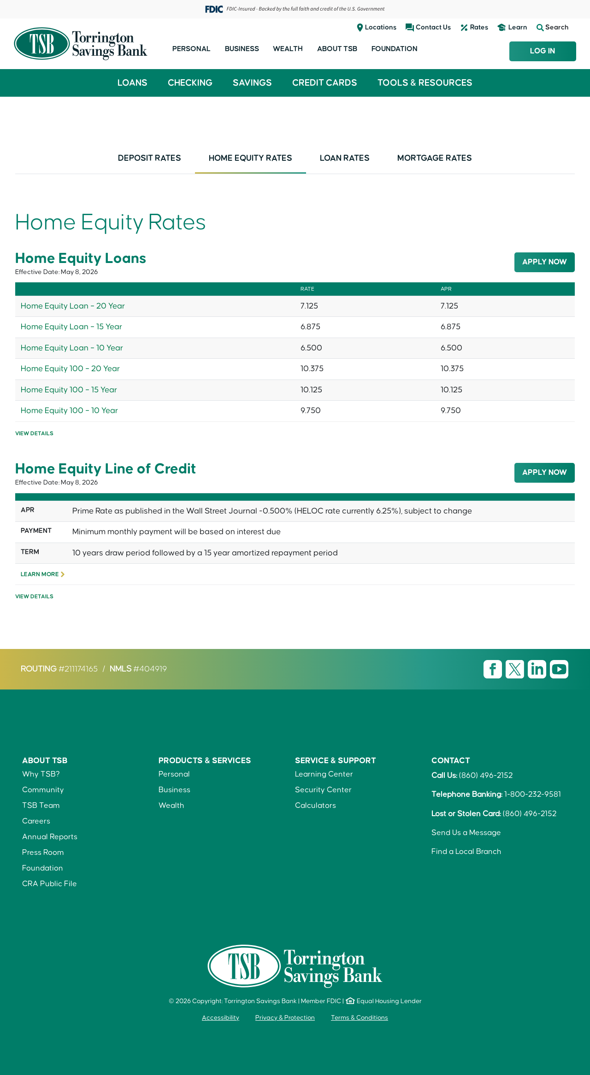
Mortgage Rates (434, 158)
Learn (517, 27)
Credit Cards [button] (324, 83)
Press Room (43, 852)
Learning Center (324, 774)
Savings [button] (252, 83)
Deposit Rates (149, 158)
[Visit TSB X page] (516, 669)
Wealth (288, 49)
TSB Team (41, 805)
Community (43, 790)
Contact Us (433, 27)
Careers (36, 821)
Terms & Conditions (359, 1018)
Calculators (315, 805)
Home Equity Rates (250, 158)
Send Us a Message (466, 833)
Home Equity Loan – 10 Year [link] (72, 348)
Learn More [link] (40, 574)
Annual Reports (49, 837)
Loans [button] (133, 83)
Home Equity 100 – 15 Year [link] (69, 390)
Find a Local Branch (466, 851)
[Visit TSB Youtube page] (559, 669)
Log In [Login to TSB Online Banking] (542, 51)
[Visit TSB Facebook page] (494, 669)
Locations (380, 27)
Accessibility (220, 1018)
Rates (479, 27)
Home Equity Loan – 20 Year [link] (73, 306)
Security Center (323, 790)
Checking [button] (190, 83)
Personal (191, 49)
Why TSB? (41, 774)
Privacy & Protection (285, 1018)
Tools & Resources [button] (425, 83)
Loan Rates (345, 158)
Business (242, 49)
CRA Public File (49, 884)
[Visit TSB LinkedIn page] (538, 669)
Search (553, 27)
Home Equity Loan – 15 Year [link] (71, 327)
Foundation (395, 49)
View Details (34, 434)
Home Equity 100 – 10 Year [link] (69, 411)
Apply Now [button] (544, 262)
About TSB (337, 49)
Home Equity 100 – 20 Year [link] (70, 369)
